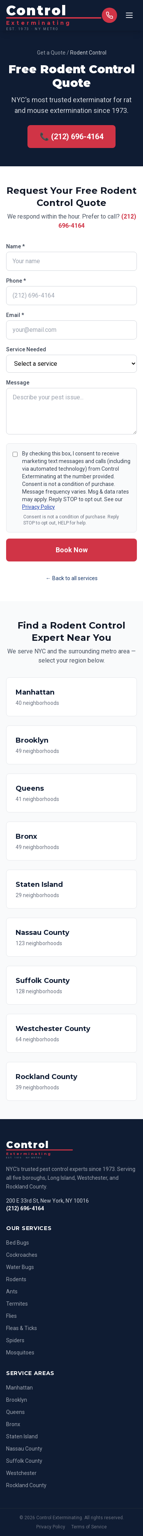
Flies (11, 1316)
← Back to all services (72, 578)
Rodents (16, 1279)
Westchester (21, 1473)
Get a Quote (51, 53)
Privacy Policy (38, 507)
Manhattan (19, 1388)
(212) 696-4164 (25, 1208)
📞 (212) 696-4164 (71, 136)
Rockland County (26, 1485)
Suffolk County (24, 1461)
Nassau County (24, 1449)
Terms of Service (89, 1527)
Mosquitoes (20, 1352)
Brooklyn (16, 1400)
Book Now (72, 550)
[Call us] (109, 15)
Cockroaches (21, 1255)
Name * (15, 246)
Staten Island (22, 1436)
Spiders (15, 1340)
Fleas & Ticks (21, 1328)
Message (17, 383)
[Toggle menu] (129, 15)
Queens (15, 1412)
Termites (17, 1304)
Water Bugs (20, 1267)
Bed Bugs (17, 1243)
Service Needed (26, 349)
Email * (15, 315)
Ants (12, 1291)
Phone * (16, 281)
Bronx (13, 1424)
